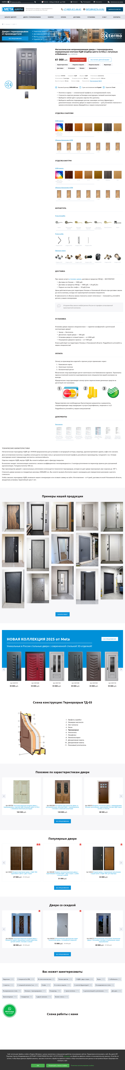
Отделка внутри (94, 64)
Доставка (76, 17)
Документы (93, 68)
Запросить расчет (114, 9)
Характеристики (62, 64)
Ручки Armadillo (60, 216)
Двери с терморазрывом (32, 17)
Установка (91, 17)
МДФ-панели (59, 121)
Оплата (63, 17)
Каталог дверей (10, 17)
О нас (104, 17)
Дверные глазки (60, 250)
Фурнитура (107, 64)
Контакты (116, 17)
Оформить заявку (78, 59)
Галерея (51, 17)
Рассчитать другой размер (100, 59)
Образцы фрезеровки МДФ (64, 140)
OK (38, 1065)
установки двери (75, 279)
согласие (67, 1056)
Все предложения (109, 639)
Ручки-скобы (59, 234)
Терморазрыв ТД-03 (96, 81)
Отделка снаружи (78, 64)
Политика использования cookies (82, 1065)
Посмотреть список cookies (58, 1065)
